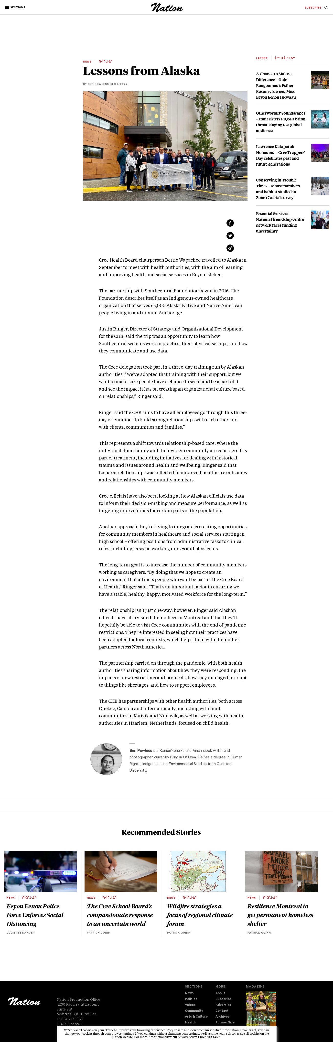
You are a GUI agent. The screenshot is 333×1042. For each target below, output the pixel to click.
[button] (15, 7)
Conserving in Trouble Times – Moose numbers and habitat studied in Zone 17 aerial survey (278, 188)
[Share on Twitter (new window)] (230, 236)
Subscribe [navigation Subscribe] (223, 999)
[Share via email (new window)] (230, 248)
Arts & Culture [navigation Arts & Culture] (196, 1017)
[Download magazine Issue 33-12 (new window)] (261, 1012)
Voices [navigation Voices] (190, 1005)
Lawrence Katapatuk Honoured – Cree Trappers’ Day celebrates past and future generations (280, 155)
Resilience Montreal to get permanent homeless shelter (280, 914)
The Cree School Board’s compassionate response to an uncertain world (120, 914)
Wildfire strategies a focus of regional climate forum (200, 914)
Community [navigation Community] (194, 1011)
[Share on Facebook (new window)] (230, 223)
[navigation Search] (326, 9)
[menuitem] (313, 8)
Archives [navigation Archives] (222, 1017)
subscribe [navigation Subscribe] (313, 8)
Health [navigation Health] (190, 1023)
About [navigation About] (220, 993)
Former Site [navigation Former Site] (225, 1023)
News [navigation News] (189, 993)
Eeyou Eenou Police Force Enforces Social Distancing (35, 914)
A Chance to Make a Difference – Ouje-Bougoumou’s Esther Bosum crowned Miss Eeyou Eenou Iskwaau (276, 85)
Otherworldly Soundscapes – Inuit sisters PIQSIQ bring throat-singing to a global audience (280, 121)
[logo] (167, 11)
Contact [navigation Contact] (221, 1011)
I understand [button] (209, 1037)
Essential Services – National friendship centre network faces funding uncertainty (280, 222)
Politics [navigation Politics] (191, 999)
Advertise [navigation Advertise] (223, 1005)
